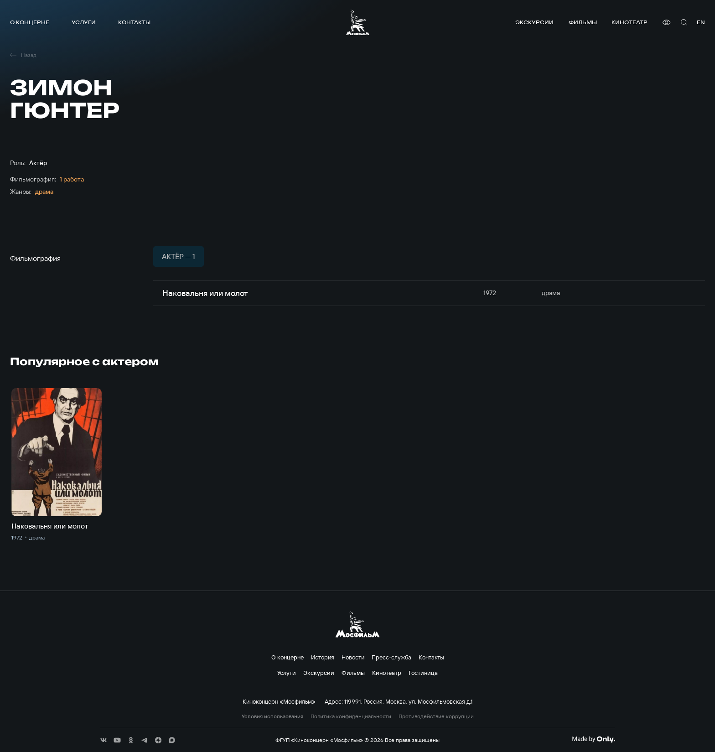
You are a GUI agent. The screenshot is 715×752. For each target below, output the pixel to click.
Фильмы (583, 22)
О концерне (29, 22)
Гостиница (423, 672)
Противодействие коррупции (436, 716)
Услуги (84, 22)
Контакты (134, 22)
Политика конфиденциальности (351, 716)
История (322, 657)
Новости (353, 657)
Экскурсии (534, 22)
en (701, 22)
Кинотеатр (629, 22)
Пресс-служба (391, 657)
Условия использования (272, 716)
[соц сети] (103, 740)
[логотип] (357, 22)
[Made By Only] (593, 739)
